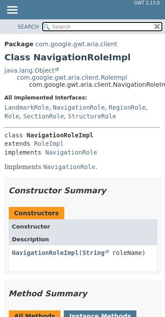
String (93, 252)
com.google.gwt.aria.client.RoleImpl (72, 77)
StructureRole (92, 116)
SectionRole (43, 116)
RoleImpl (48, 143)
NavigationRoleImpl (45, 252)
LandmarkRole (26, 107)
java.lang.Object (29, 70)
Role (11, 116)
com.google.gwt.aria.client (76, 44)
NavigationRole (79, 107)
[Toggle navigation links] (11, 10)
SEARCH (28, 27)
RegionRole (127, 107)
